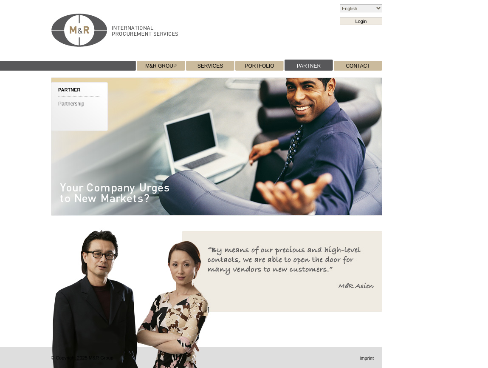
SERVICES (210, 66)
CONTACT (358, 66)
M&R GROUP (161, 66)
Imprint (366, 358)
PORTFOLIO (259, 66)
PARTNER (309, 66)
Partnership (71, 104)
